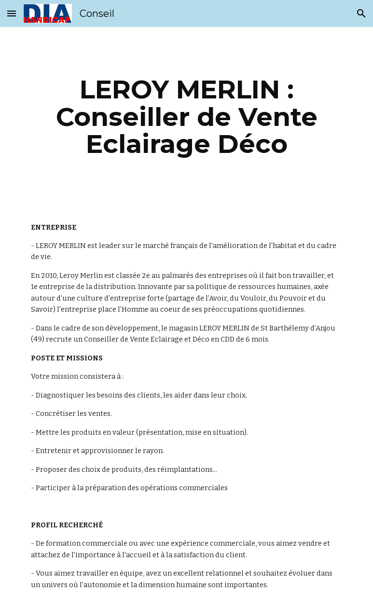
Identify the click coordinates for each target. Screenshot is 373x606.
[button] (11, 13)
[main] (186, 117)
